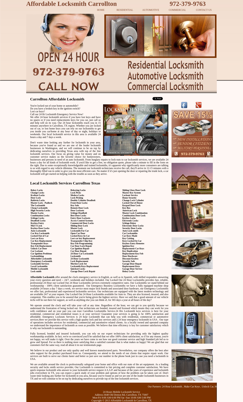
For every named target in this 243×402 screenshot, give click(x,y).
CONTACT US (204, 10)
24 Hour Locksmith (175, 386)
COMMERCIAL (177, 10)
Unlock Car (210, 386)
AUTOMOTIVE (150, 10)
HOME (101, 10)
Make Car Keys (194, 386)
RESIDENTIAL (125, 10)
